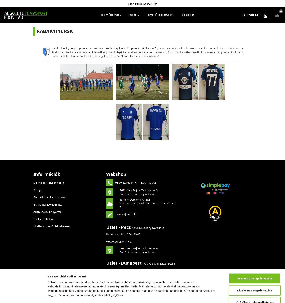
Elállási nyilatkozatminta (47, 204)
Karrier (187, 15)
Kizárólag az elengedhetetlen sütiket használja (255, 274)
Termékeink (111, 15)
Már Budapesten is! (142, 4)
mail (147, 199)
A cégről (38, 190)
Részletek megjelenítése (63, 295)
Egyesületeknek (160, 15)
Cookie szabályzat (44, 219)
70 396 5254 (140, 228)
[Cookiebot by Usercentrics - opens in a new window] (23, 296)
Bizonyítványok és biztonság (50, 197)
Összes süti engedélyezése (254, 248)
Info (134, 15)
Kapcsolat (250, 15)
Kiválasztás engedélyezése (254, 260)
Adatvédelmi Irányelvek (47, 212)
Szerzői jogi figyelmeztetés (49, 182)
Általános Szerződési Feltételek (51, 226)
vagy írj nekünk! (126, 214)
